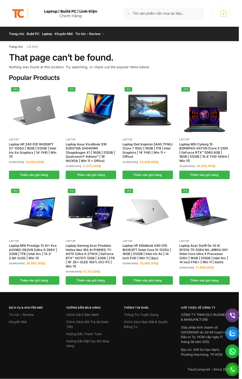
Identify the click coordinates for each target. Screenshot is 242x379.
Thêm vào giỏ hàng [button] (34, 173)
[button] (220, 13)
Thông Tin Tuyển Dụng (141, 313)
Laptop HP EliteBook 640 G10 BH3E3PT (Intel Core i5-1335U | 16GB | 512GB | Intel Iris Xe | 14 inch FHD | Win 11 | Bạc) (146, 250)
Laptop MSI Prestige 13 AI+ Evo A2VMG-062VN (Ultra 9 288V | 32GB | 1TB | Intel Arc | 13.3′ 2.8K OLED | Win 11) (33, 250)
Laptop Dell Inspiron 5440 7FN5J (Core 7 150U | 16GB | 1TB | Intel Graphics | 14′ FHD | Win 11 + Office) (147, 149)
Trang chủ (16, 45)
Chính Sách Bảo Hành (82, 313)
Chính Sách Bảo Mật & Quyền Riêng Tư (146, 323)
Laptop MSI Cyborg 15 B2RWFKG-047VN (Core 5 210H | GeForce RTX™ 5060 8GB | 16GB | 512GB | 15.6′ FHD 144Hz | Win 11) (204, 151)
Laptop (14, 138)
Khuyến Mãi (18, 321)
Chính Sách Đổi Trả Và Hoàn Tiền (87, 323)
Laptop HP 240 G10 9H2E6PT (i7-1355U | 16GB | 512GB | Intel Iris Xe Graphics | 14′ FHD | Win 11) (32, 149)
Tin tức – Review (21, 313)
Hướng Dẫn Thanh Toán (84, 332)
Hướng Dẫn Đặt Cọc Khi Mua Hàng (87, 342)
